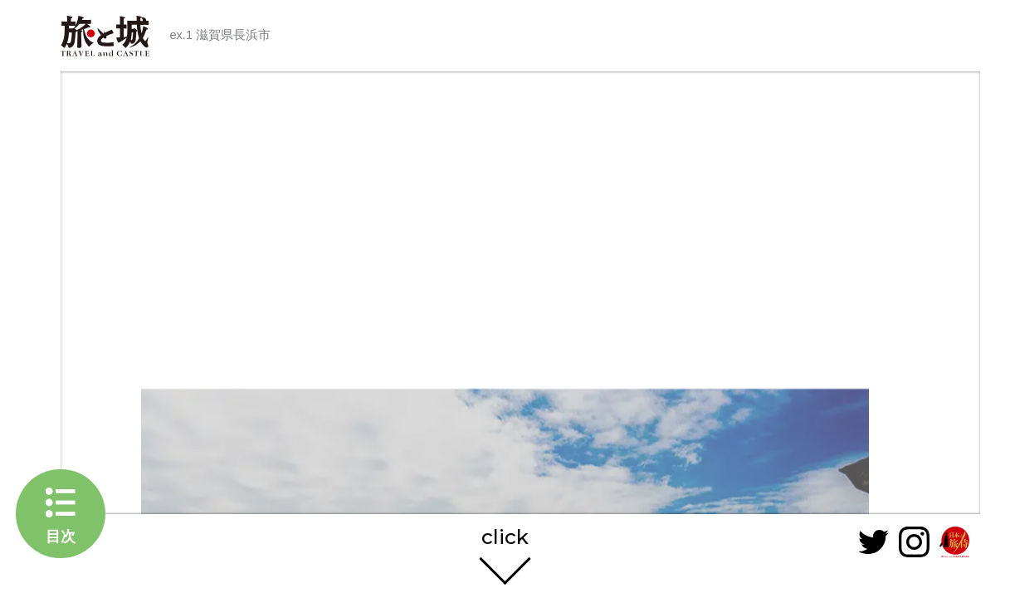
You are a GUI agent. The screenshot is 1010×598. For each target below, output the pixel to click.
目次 (61, 536)
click (505, 538)
